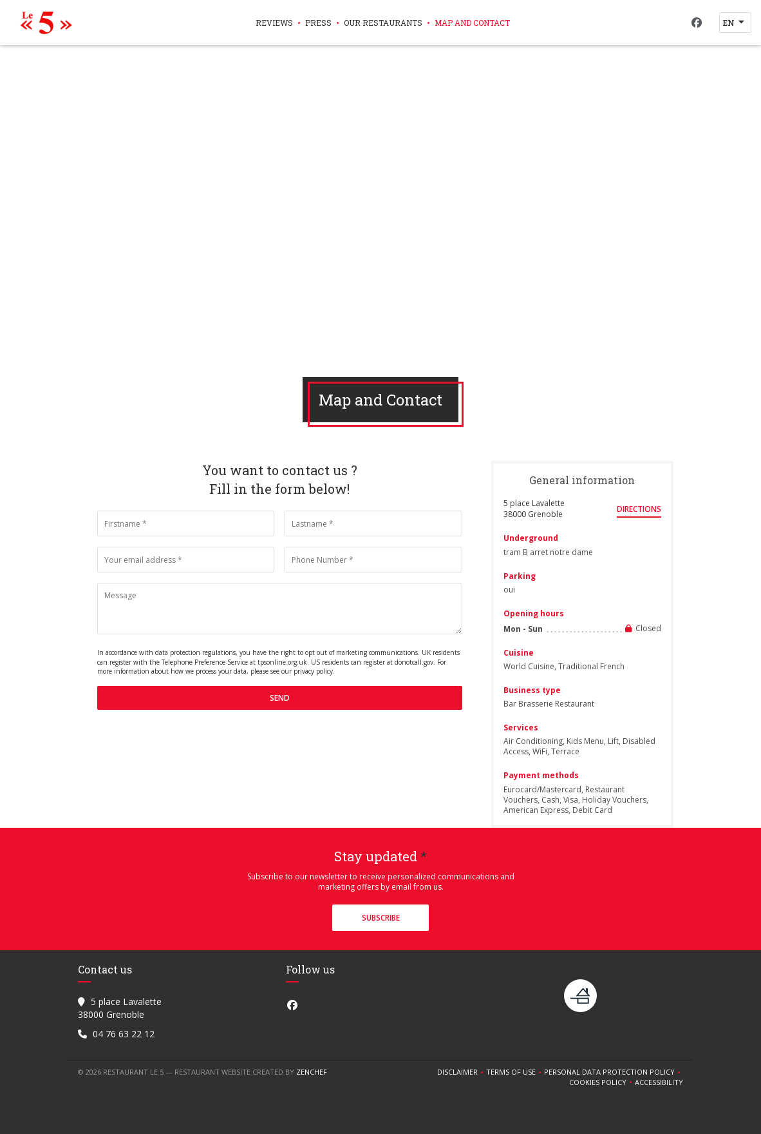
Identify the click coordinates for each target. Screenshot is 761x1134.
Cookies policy (602, 1082)
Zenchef (311, 1072)
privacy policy (313, 671)
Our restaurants (383, 22)
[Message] (279, 608)
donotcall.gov (414, 662)
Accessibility (659, 1082)
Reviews (274, 22)
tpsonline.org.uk (282, 662)
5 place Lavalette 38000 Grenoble (534, 509)
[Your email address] (185, 559)
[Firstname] (185, 523)
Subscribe (381, 917)
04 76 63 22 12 (124, 1034)
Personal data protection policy (613, 1072)
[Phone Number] (373, 559)
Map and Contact (472, 22)
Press (318, 22)
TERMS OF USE (515, 1072)
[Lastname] (373, 523)
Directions (639, 508)
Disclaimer (461, 1072)
